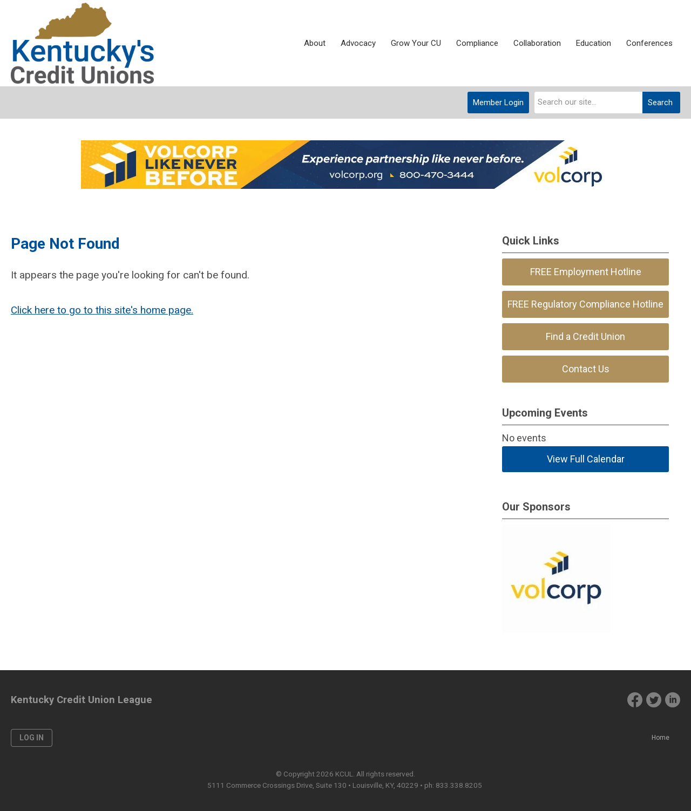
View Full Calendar (586, 459)
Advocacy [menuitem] (358, 43)
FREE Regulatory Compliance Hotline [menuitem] (585, 304)
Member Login (498, 102)
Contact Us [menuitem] (585, 368)
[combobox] (588, 102)
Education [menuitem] (593, 43)
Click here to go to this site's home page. (102, 310)
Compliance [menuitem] (477, 43)
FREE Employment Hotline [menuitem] (585, 271)
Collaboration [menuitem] (537, 43)
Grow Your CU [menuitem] (416, 43)
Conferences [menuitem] (649, 43)
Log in (31, 737)
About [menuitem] (315, 43)
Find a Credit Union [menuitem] (585, 336)
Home (660, 737)
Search (660, 102)
